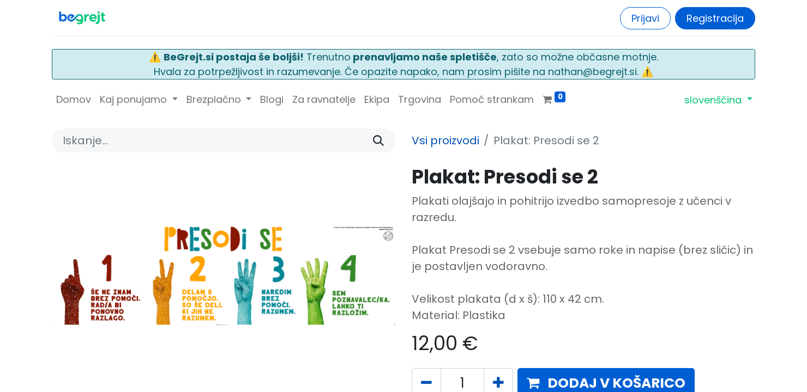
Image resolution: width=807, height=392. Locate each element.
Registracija (715, 18)
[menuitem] (73, 99)
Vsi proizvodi (445, 140)
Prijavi (645, 18)
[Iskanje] (378, 140)
